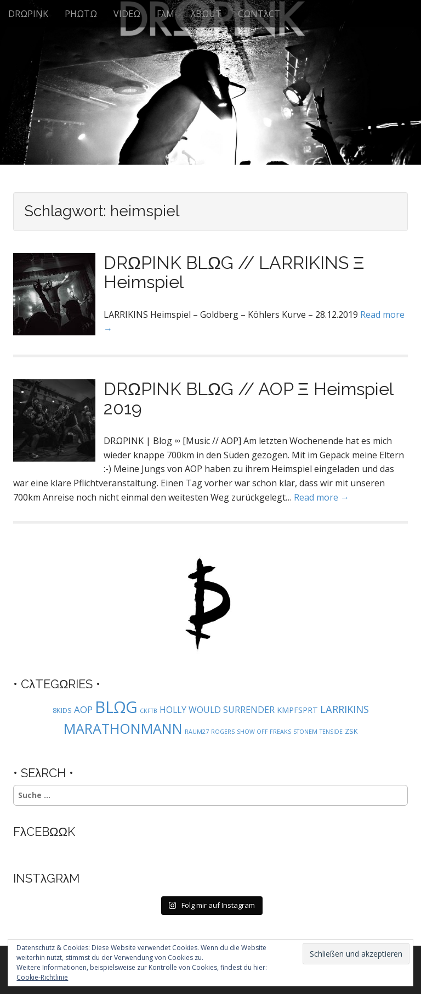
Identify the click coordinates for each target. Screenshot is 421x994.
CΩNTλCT (259, 14)
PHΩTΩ (81, 14)
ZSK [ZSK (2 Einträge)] (351, 731)
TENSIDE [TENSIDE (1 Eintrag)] (331, 731)
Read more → (321, 497)
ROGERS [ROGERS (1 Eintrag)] (223, 731)
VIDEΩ (126, 14)
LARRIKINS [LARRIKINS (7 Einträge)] (344, 709)
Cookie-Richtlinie (42, 977)
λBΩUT (206, 14)
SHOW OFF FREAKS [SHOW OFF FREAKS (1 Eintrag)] (264, 731)
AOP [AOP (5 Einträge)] (83, 709)
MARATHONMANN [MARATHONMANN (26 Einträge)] (123, 728)
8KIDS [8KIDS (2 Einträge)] (62, 710)
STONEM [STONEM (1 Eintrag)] (305, 731)
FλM (165, 14)
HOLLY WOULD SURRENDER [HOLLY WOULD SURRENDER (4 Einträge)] (217, 710)
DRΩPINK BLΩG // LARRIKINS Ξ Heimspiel (234, 272)
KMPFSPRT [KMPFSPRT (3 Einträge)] (297, 710)
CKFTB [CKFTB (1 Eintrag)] (148, 711)
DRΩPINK (28, 14)
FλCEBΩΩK (44, 831)
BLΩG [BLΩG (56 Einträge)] (116, 707)
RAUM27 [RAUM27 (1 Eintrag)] (197, 731)
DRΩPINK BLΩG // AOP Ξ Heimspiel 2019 (248, 398)
